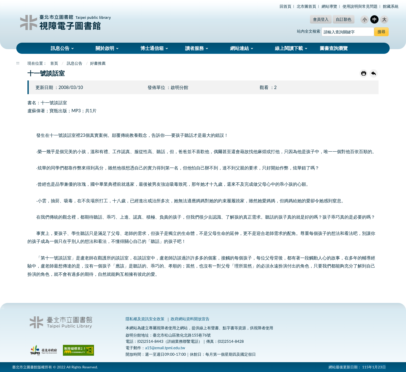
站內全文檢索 (308, 31)
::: (2, 4)
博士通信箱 (152, 48)
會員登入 (321, 19)
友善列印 (363, 73)
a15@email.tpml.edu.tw (165, 347)
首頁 (54, 63)
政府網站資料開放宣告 (190, 318)
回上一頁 (373, 73)
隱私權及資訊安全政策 (145, 318)
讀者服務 (194, 48)
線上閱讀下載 (289, 48)
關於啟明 (105, 48)
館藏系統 (390, 6)
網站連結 (239, 48)
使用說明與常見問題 (360, 6)
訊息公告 (60, 48)
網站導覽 (329, 6)
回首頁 (285, 6)
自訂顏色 (343, 19)
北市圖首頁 (306, 6)
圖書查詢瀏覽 (334, 48)
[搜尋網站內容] (348, 31)
